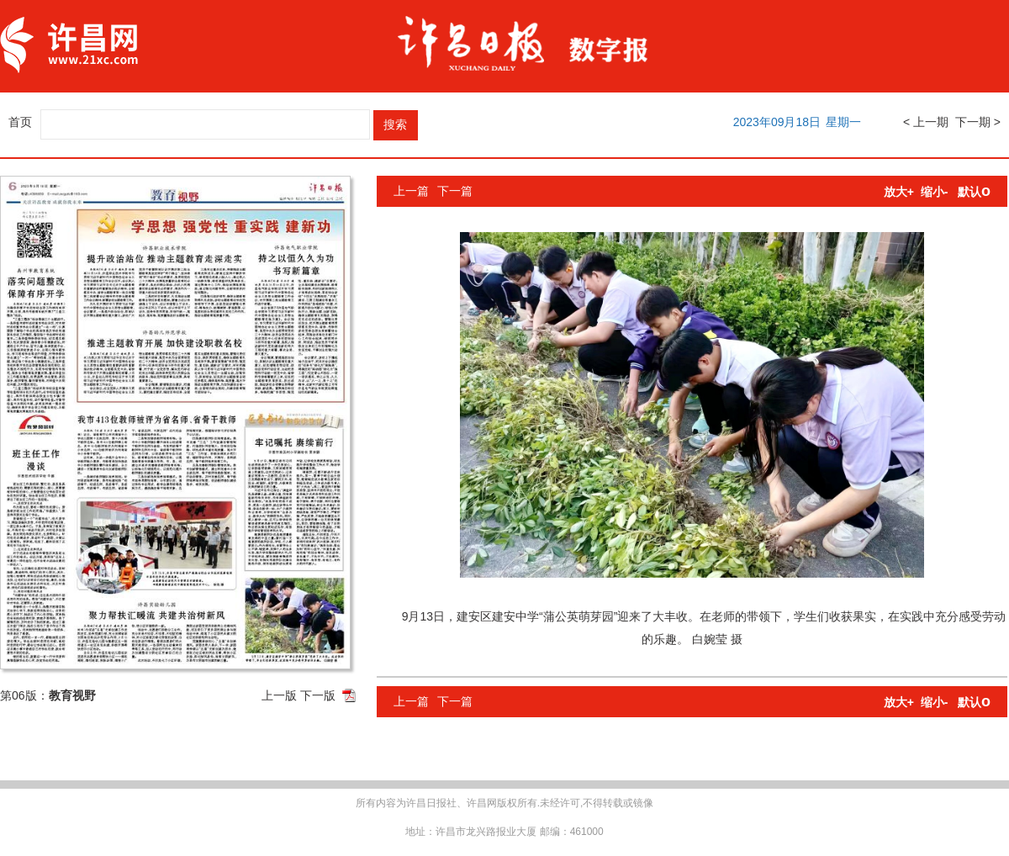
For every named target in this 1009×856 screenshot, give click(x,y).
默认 (974, 191)
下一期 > (978, 122)
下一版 (317, 695)
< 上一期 (925, 122)
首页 (20, 122)
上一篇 (411, 191)
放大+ (899, 191)
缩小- (934, 191)
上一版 (279, 695)
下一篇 (455, 191)
